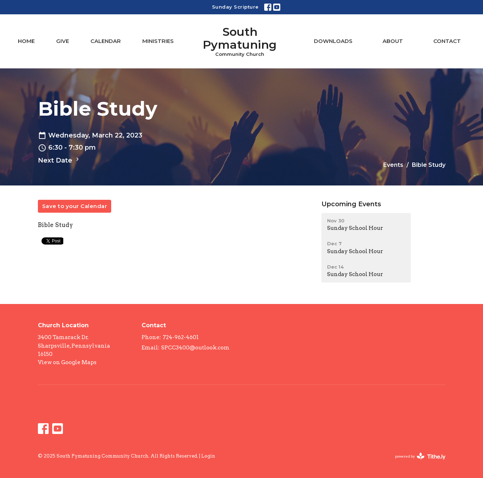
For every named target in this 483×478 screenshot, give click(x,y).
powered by (420, 456)
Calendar (105, 41)
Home (26, 41)
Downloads (333, 41)
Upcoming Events (351, 204)
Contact (447, 41)
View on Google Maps (67, 362)
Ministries (158, 41)
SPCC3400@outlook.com (195, 347)
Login (208, 456)
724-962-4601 (181, 337)
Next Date (59, 160)
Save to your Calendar (74, 206)
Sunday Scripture (235, 7)
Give (62, 41)
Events (393, 164)
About (393, 41)
